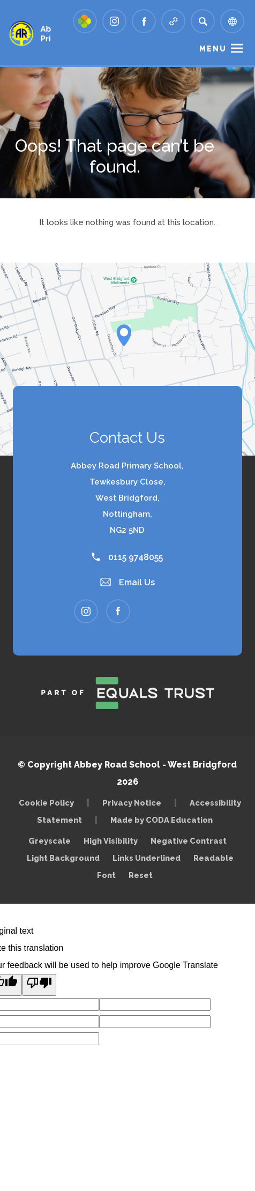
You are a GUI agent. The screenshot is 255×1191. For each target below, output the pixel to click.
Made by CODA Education (164, 819)
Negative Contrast (189, 840)
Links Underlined (146, 857)
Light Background (63, 857)
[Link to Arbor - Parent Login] (85, 21)
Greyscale (49, 840)
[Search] (203, 21)
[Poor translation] (39, 985)
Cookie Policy (46, 802)
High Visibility (111, 840)
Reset (141, 875)
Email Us (127, 582)
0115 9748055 (127, 557)
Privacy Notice (131, 802)
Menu (213, 48)
